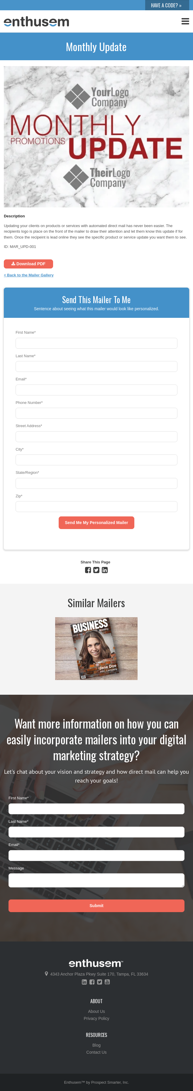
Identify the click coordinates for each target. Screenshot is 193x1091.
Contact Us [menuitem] (96, 1052)
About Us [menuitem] (96, 1011)
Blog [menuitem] (96, 1045)
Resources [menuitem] (96, 1034)
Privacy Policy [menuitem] (96, 1018)
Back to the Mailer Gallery (29, 275)
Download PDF (28, 263)
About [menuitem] (96, 1001)
